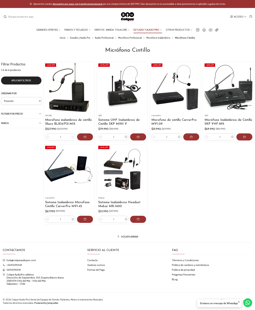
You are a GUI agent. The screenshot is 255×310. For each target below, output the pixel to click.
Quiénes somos (96, 265)
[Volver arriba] (127, 236)
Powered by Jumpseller (46, 303)
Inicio (63, 38)
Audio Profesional (104, 38)
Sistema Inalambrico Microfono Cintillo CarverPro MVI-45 (67, 208)
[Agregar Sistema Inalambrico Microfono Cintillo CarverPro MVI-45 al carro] (87, 225)
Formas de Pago (96, 269)
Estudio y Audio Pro (80, 38)
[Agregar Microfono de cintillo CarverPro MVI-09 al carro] (191, 136)
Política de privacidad (183, 269)
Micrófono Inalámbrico (158, 38)
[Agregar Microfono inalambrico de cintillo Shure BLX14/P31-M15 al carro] (85, 136)
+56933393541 (12, 265)
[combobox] (21, 16)
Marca (21, 123)
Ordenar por (9, 93)
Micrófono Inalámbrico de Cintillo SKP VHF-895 (228, 122)
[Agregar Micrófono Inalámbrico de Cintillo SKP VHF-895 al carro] (244, 136)
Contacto (92, 260)
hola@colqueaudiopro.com (19, 260)
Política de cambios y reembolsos (190, 265)
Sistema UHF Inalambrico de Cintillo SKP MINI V (119, 122)
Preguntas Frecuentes (183, 274)
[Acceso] (238, 16)
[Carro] (251, 16)
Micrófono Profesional (130, 38)
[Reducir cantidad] (47, 137)
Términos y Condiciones (185, 260)
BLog (174, 279)
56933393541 (12, 269)
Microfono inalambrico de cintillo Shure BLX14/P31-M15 (68, 122)
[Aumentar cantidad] (72, 137)
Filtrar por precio (21, 113)
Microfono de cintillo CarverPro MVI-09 (174, 122)
